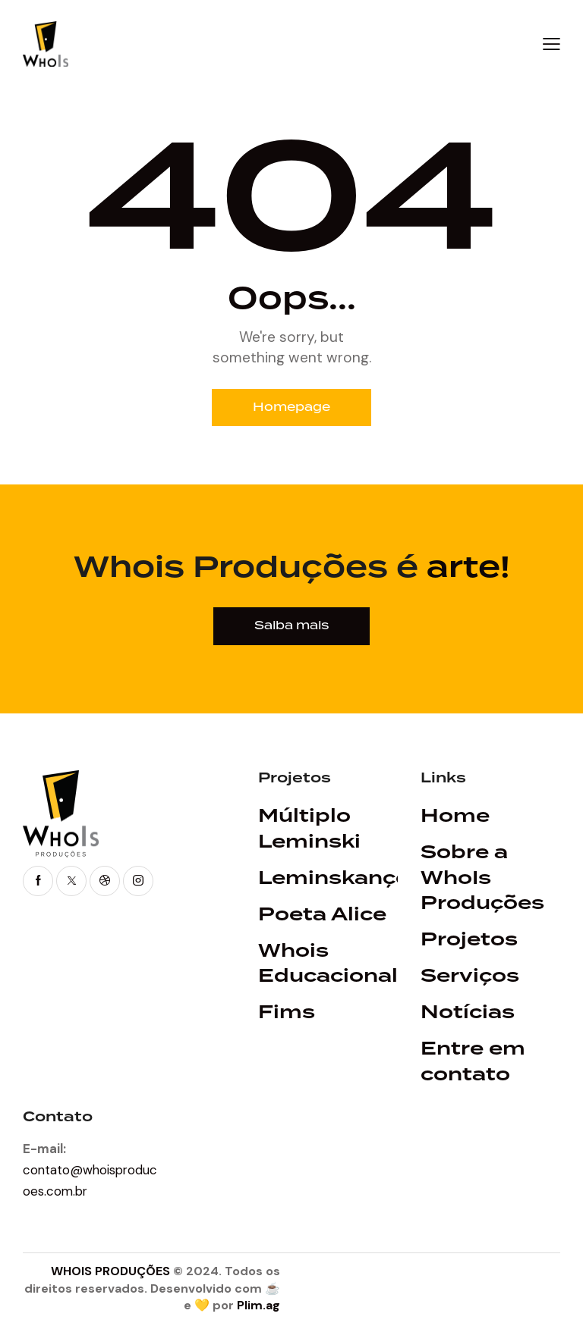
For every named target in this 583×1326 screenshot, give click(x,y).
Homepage (292, 408)
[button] (551, 43)
